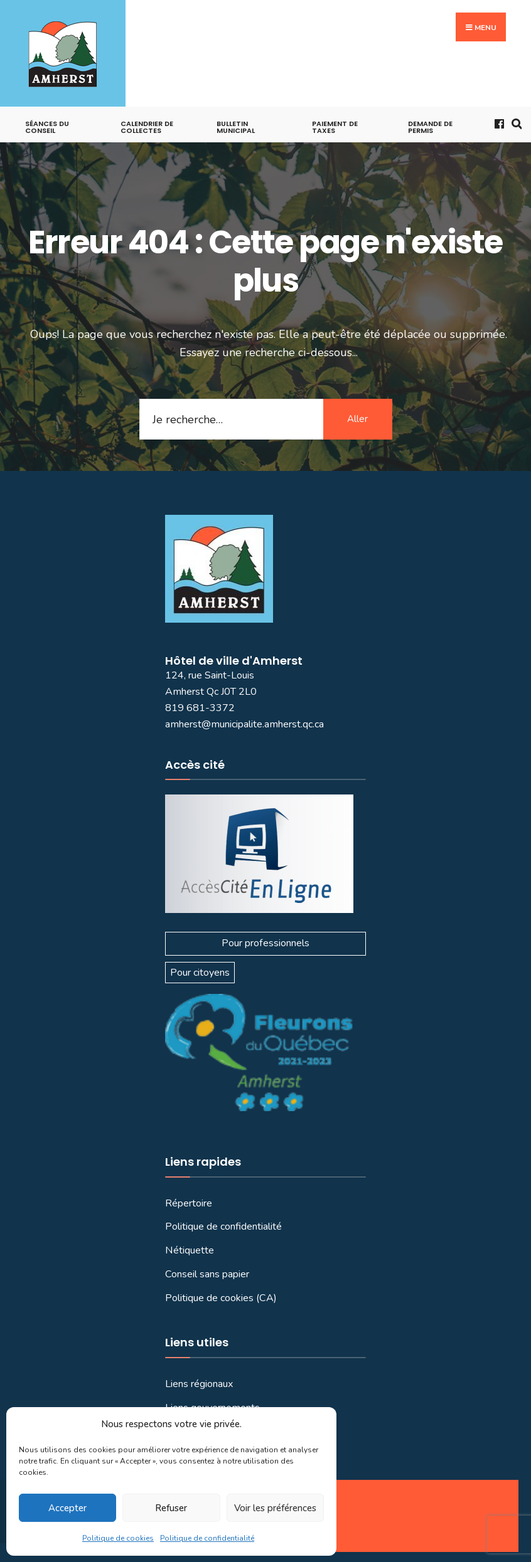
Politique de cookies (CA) (221, 1298)
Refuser (171, 1508)
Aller (357, 419)
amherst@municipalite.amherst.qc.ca (244, 724)
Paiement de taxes (335, 127)
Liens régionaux (199, 1384)
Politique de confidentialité (207, 1538)
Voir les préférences (275, 1508)
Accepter (67, 1508)
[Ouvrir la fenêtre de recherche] (514, 123)
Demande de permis (430, 127)
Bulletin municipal (236, 127)
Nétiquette (189, 1250)
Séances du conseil (47, 127)
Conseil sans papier (207, 1274)
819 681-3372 (200, 708)
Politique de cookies (118, 1538)
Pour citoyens (200, 972)
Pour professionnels (265, 943)
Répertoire (188, 1203)
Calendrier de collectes (147, 127)
